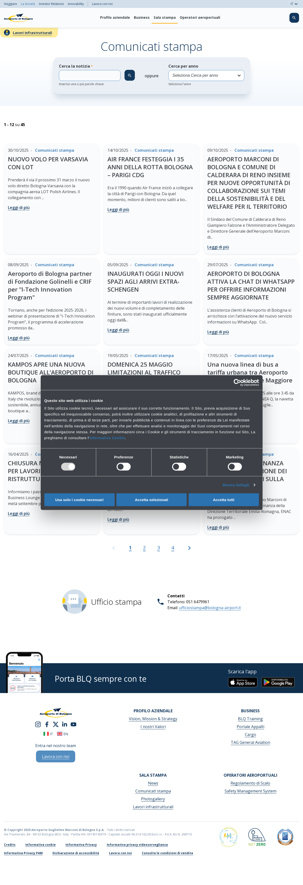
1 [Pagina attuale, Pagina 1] (130, 547)
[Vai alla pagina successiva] (189, 550)
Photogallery (153, 799)
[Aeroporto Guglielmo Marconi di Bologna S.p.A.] (18, 18)
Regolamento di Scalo (250, 783)
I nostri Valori (153, 726)
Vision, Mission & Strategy (153, 718)
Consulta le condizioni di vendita (167, 853)
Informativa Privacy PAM (23, 853)
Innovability (76, 4)
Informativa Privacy (81, 845)
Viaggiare (10, 4)
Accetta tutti (223, 500)
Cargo (250, 734)
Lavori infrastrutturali (32, 32)
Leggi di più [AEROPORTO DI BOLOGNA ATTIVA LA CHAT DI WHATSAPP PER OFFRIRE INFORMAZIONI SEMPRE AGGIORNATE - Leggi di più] (218, 332)
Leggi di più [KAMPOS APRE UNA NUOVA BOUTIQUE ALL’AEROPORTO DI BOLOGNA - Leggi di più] (19, 420)
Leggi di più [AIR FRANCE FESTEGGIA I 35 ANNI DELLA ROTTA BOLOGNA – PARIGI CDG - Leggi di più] (118, 209)
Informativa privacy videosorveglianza (137, 845)
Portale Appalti (250, 726)
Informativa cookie (40, 845)
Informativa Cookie (107, 438)
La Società (28, 4)
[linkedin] (65, 726)
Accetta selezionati (151, 500)
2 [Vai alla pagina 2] (144, 547)
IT (295, 4)
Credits (10, 845)
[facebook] (47, 726)
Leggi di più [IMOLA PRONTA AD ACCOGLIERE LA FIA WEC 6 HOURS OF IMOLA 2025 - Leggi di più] (118, 519)
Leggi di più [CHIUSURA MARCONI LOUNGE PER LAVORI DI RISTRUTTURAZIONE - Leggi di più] (19, 513)
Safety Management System (250, 791)
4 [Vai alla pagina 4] (172, 547)
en (62, 734)
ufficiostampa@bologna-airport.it (210, 607)
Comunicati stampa (153, 791)
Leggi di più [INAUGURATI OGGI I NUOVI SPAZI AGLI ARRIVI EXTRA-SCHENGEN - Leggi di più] (118, 330)
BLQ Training (250, 718)
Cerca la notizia (90, 74)
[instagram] (38, 726)
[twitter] (56, 726)
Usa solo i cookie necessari (79, 500)
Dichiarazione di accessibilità (76, 853)
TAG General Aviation (250, 742)
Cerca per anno (206, 74)
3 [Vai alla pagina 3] (158, 547)
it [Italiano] (48, 734)
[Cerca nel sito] (294, 18)
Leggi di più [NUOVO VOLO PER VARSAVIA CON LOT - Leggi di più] (19, 207)
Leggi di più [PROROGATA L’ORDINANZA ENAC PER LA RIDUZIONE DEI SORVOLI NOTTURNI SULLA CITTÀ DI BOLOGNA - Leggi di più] (218, 527)
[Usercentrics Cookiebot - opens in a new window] (237, 382)
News (153, 783)
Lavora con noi (102, 4)
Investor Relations (51, 4)
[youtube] (73, 726)
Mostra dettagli (236, 485)
